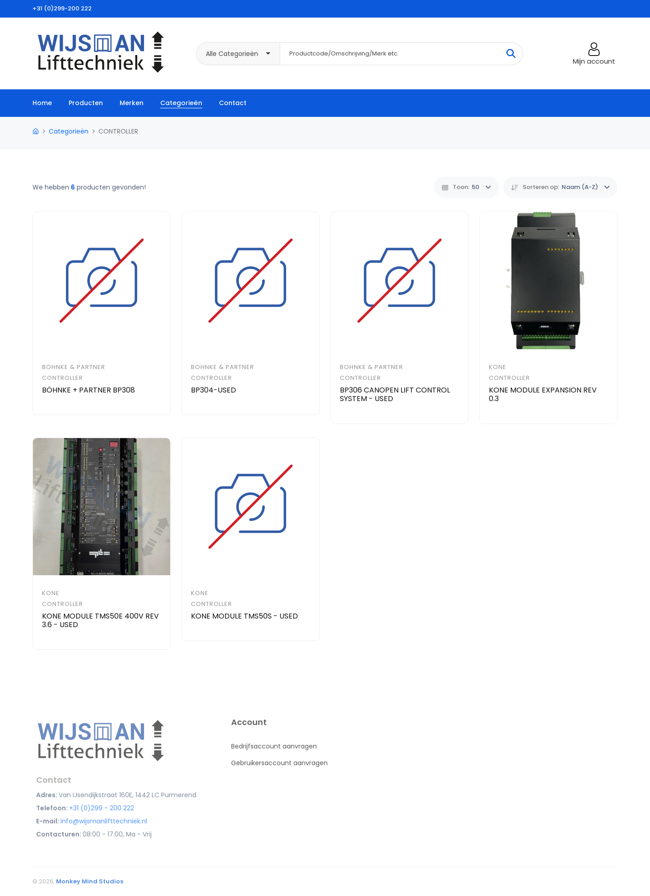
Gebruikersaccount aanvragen (279, 762)
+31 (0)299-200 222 (62, 8)
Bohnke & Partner (73, 367)
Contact (232, 102)
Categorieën (181, 102)
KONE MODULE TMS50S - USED (244, 616)
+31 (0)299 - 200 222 (101, 808)
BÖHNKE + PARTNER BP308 (88, 390)
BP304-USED (213, 390)
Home (42, 102)
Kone (497, 367)
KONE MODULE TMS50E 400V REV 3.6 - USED (100, 620)
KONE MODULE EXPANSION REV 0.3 (543, 394)
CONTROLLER (62, 378)
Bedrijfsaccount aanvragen (274, 746)
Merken (132, 102)
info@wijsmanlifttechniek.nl (103, 821)
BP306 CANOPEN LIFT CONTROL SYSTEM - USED (395, 394)
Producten (86, 102)
